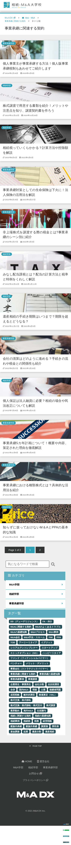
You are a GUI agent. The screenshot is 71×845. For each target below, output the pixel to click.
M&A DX (37, 811)
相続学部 (6, 128)
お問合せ (35, 773)
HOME (27, 761)
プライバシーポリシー (35, 780)
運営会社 (43, 761)
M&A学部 (7, 85)
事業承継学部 (8, 43)
